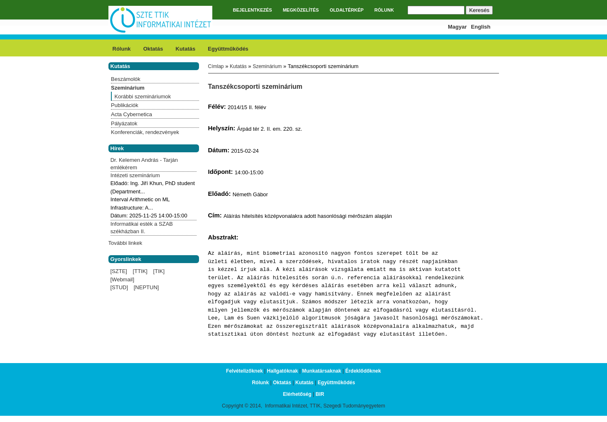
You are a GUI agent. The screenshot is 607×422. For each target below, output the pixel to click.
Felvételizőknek (244, 371)
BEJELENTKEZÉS (252, 9)
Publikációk (124, 105)
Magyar (457, 27)
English (481, 27)
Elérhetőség (297, 394)
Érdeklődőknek (363, 371)
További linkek (125, 243)
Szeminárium (267, 66)
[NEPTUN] (146, 287)
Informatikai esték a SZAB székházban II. (142, 227)
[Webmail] (123, 279)
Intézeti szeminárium (135, 175)
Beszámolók (125, 79)
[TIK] (159, 271)
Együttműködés (228, 49)
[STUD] (119, 287)
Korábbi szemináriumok (143, 96)
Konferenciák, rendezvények (145, 132)
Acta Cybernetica (131, 114)
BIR (319, 394)
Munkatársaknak (321, 371)
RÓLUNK (384, 9)
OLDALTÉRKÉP (346, 9)
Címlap (216, 66)
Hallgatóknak (282, 371)
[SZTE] (119, 271)
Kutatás (186, 49)
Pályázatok (124, 123)
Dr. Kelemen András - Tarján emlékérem (144, 164)
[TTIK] (140, 271)
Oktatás (153, 49)
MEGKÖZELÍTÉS (301, 9)
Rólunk (122, 49)
